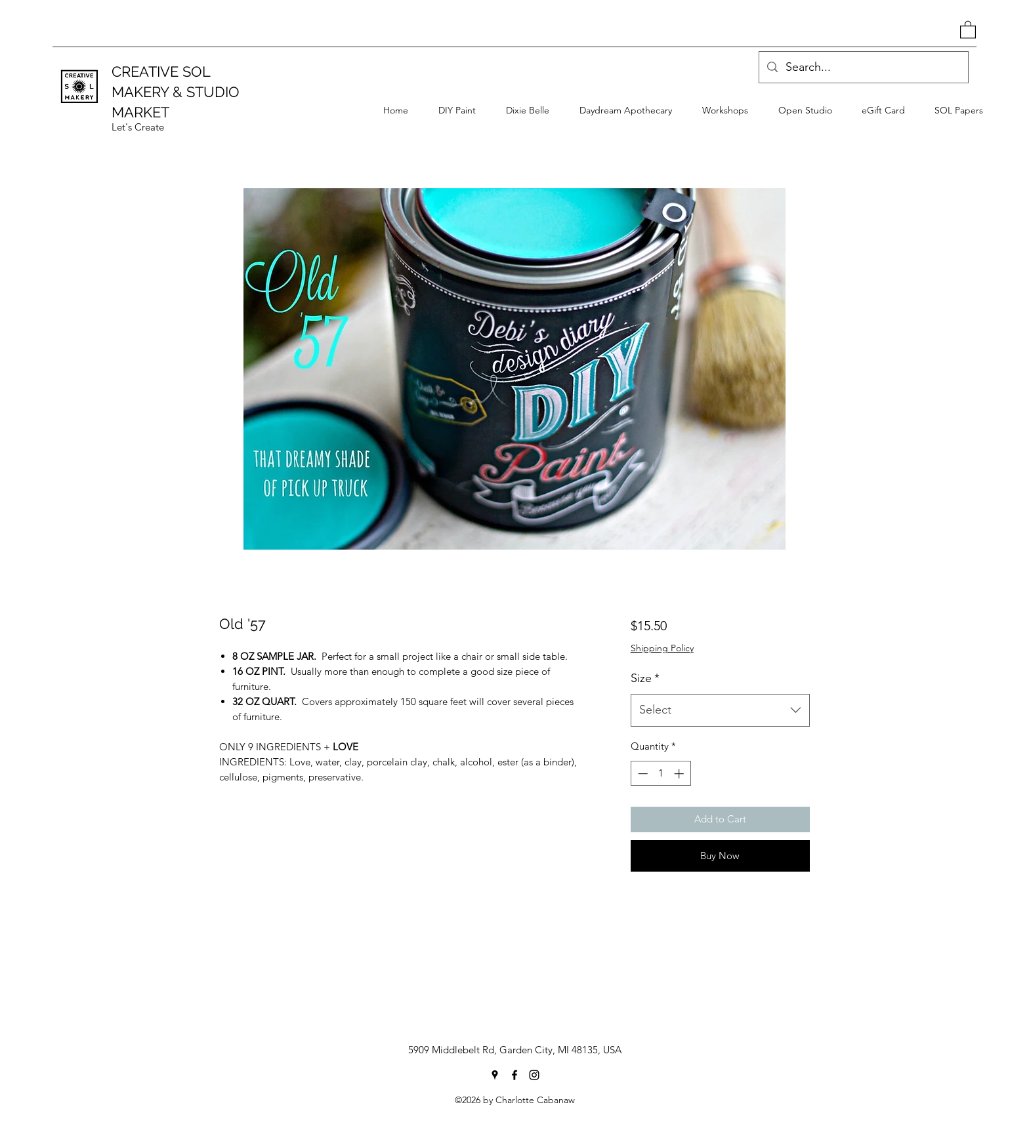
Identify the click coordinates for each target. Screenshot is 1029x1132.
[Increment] (680, 773)
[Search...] (863, 67)
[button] (968, 29)
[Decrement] (641, 773)
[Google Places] (494, 1074)
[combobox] (720, 710)
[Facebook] (514, 1074)
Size (645, 678)
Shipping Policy (662, 648)
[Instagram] (534, 1074)
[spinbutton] (660, 773)
